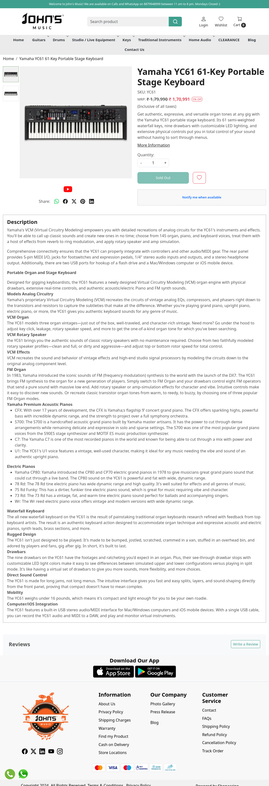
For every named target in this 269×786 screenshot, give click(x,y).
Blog (252, 39)
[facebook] (65, 201)
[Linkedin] (42, 752)
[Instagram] (60, 752)
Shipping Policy (216, 726)
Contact (209, 710)
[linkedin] (91, 201)
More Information (153, 145)
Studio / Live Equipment (95, 39)
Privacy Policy (111, 712)
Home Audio (201, 39)
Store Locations (113, 752)
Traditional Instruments (161, 39)
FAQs (206, 718)
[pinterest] (82, 201)
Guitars (40, 39)
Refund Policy (214, 734)
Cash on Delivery (114, 744)
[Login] (203, 22)
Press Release (162, 712)
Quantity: (145, 154)
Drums (60, 39)
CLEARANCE (228, 39)
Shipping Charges (115, 720)
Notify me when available (201, 197)
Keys (128, 39)
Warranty (107, 728)
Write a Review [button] (245, 644)
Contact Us (134, 49)
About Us (107, 704)
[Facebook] (25, 752)
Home (18, 39)
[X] (33, 752)
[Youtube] (51, 752)
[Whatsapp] (56, 201)
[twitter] (74, 201)
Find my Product (113, 736)
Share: (44, 201)
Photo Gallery (162, 704)
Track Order (213, 751)
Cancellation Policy (219, 742)
